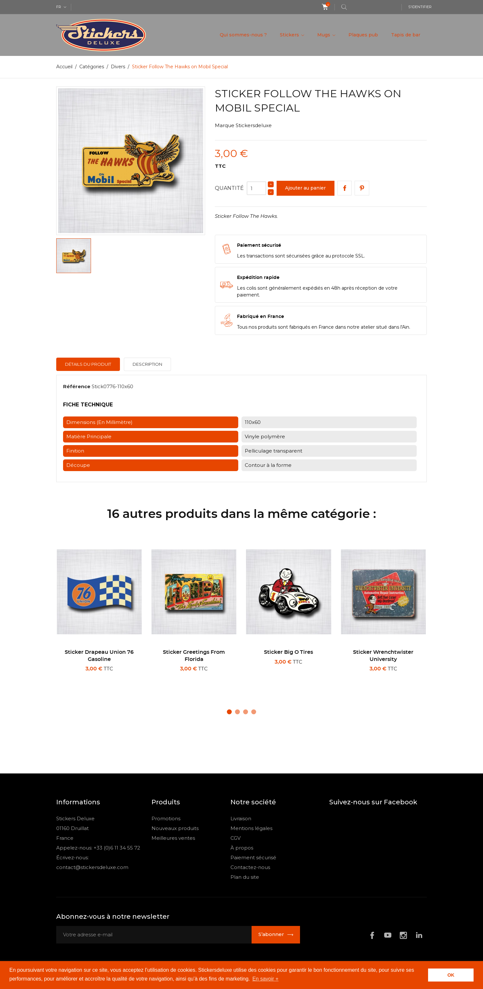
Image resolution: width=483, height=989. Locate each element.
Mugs (324, 35)
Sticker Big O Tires (288, 652)
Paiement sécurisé (253, 857)
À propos (241, 848)
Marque (224, 125)
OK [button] (450, 975)
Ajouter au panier (305, 188)
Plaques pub (363, 35)
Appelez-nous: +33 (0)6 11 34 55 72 (98, 848)
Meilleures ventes (173, 838)
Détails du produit (88, 364)
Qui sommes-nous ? (243, 35)
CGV (235, 838)
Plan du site (244, 877)
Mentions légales (251, 828)
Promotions (165, 818)
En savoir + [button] (265, 979)
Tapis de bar (405, 35)
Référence (76, 386)
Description (147, 364)
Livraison (240, 818)
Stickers (290, 35)
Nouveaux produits (175, 828)
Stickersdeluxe (254, 125)
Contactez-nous (250, 867)
